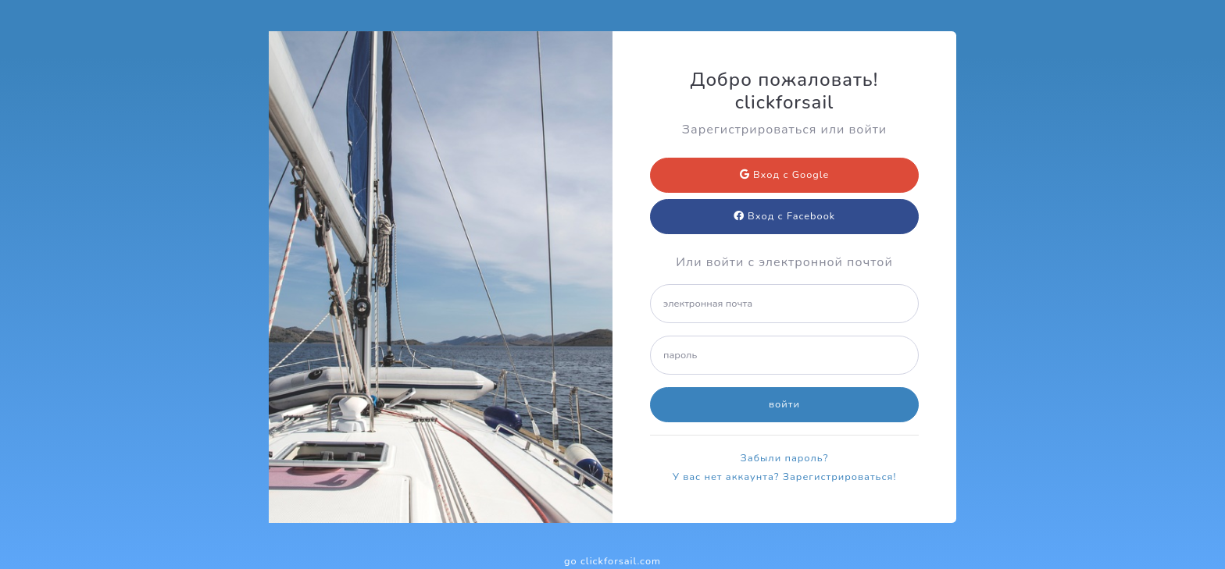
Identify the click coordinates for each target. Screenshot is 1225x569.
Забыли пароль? (785, 458)
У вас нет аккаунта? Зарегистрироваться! (785, 477)
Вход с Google (785, 175)
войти (784, 404)
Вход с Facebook (784, 216)
